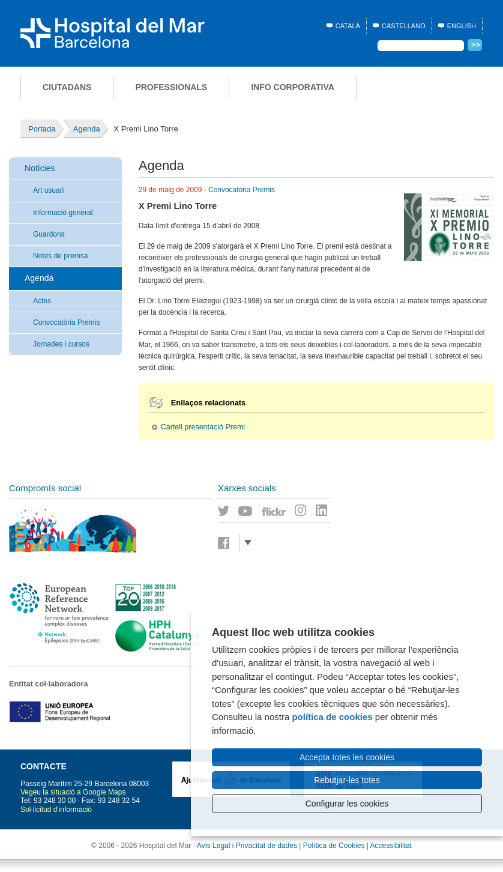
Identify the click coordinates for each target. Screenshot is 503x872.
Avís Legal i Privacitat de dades (247, 845)
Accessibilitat (391, 845)
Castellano (404, 25)
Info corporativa (292, 87)
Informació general (62, 212)
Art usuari (48, 190)
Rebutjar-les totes (347, 780)
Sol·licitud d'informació (56, 809)
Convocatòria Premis (66, 322)
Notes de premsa (60, 256)
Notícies (40, 168)
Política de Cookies (334, 845)
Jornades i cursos (61, 344)
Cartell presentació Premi (203, 427)
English (461, 25)
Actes (42, 301)
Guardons (49, 234)
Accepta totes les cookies (347, 757)
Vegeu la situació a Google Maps (72, 792)
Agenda (39, 278)
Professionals (171, 87)
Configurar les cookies (347, 803)
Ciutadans (67, 87)
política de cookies (332, 717)
